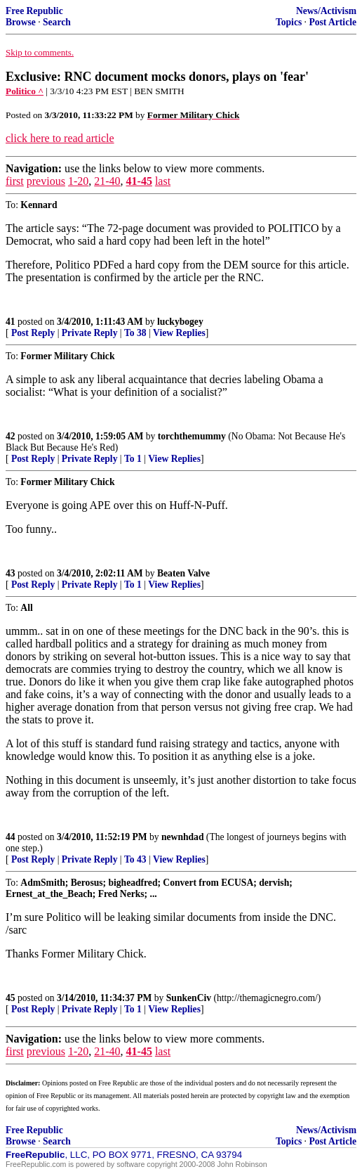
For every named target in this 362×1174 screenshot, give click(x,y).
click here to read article (60, 138)
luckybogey (180, 321)
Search (57, 22)
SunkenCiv (188, 998)
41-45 (139, 181)
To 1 (133, 458)
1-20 (78, 181)
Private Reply (90, 333)
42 (10, 436)
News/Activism (326, 11)
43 (10, 573)
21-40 (107, 181)
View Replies (179, 333)
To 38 (135, 333)
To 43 (135, 859)
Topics (289, 22)
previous (46, 181)
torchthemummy (192, 436)
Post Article (332, 22)
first (15, 181)
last (162, 181)
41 (10, 321)
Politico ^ (24, 91)
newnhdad (182, 837)
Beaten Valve (183, 573)
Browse (21, 22)
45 (10, 998)
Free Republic (34, 11)
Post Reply (33, 333)
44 (10, 837)
